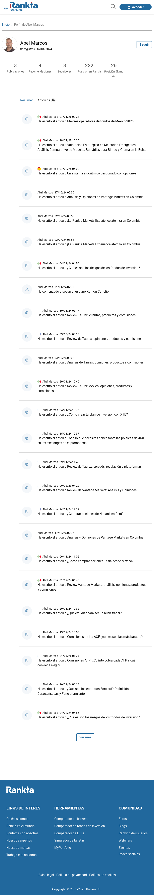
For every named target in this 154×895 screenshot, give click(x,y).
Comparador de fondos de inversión (79, 826)
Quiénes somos (17, 818)
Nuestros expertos (19, 840)
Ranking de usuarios (133, 833)
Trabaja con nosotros (21, 855)
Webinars (125, 840)
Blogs (123, 826)
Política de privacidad (71, 875)
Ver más (85, 737)
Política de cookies (102, 875)
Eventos (124, 847)
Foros (123, 818)
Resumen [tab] (26, 100)
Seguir (144, 44)
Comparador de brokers (70, 818)
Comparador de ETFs (69, 833)
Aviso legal (46, 875)
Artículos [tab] (46, 100)
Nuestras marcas (18, 847)
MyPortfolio (62, 847)
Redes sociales (129, 854)
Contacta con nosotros (22, 833)
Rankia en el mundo (20, 826)
